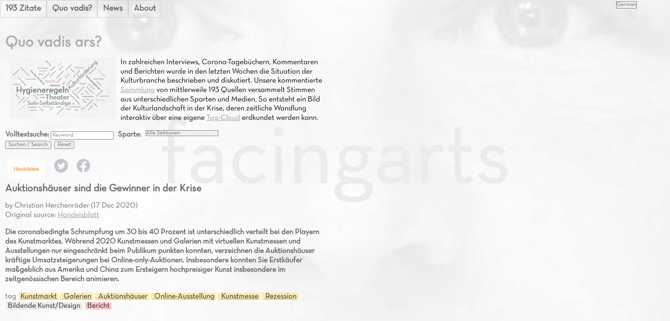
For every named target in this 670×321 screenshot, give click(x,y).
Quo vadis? (72, 8)
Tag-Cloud (223, 118)
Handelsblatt (78, 215)
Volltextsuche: (28, 134)
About (145, 8)
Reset (64, 144)
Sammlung (137, 90)
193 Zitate (23, 8)
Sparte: (129, 134)
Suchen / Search (28, 144)
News (113, 8)
